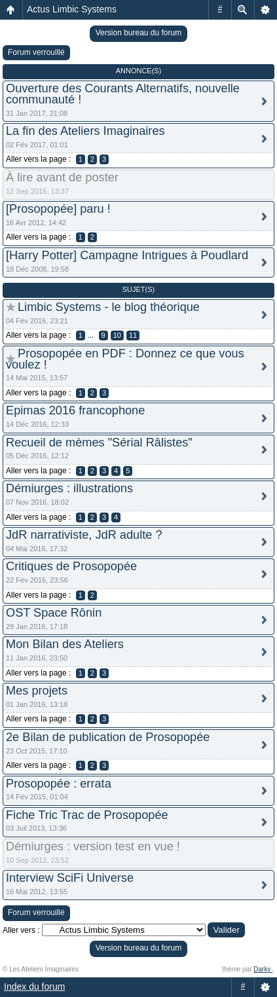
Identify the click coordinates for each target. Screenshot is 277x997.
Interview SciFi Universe (70, 877)
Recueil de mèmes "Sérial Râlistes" (99, 442)
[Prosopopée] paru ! (58, 208)
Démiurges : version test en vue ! (93, 846)
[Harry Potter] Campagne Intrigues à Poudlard (127, 255)
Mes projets (36, 690)
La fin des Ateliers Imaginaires (85, 130)
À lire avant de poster (62, 177)
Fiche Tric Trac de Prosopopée (87, 815)
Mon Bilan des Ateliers (65, 644)
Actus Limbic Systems (72, 9)
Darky (262, 969)
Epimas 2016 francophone (75, 410)
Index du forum (34, 986)
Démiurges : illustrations (69, 488)
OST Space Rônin (54, 612)
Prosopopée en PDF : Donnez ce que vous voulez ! (125, 359)
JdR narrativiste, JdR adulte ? (84, 534)
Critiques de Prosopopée (71, 566)
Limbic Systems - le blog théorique (109, 307)
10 (117, 335)
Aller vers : (21, 930)
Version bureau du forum (138, 32)
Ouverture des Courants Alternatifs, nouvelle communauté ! (123, 94)
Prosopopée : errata (58, 783)
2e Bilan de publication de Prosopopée (108, 737)
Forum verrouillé (36, 52)
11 (133, 335)
